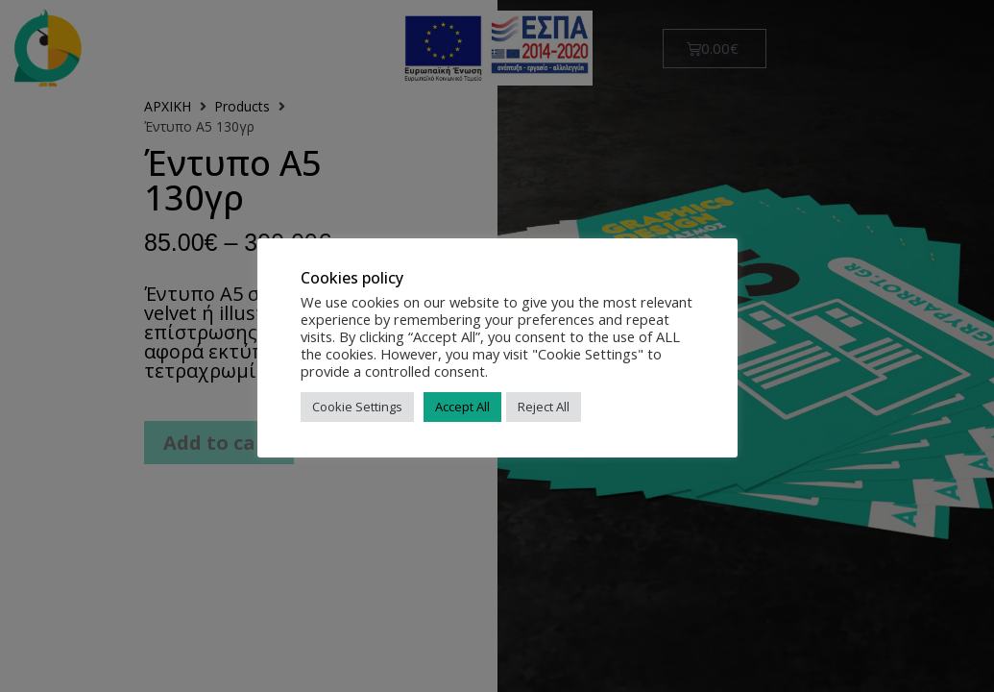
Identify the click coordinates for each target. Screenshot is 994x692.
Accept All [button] (462, 406)
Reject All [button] (544, 406)
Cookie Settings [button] (357, 406)
